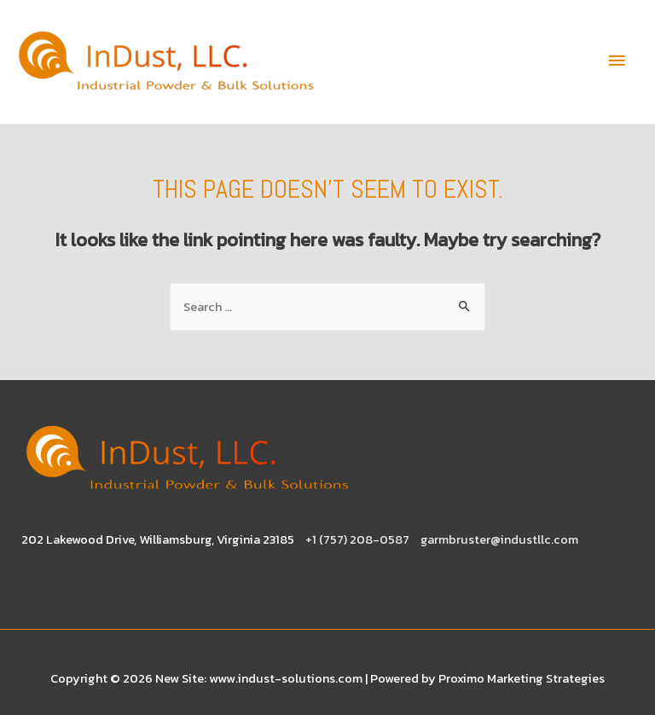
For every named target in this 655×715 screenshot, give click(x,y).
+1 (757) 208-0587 (357, 539)
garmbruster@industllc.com (499, 539)
